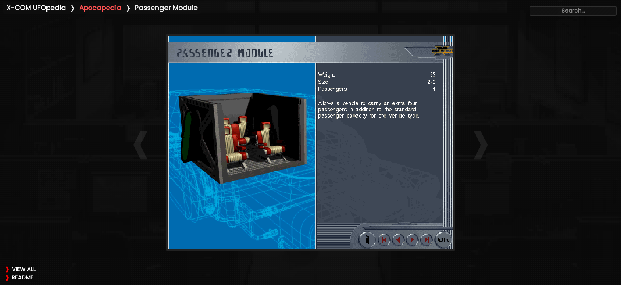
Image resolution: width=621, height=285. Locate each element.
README (22, 277)
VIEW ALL (23, 269)
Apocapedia (100, 8)
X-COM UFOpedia (36, 8)
